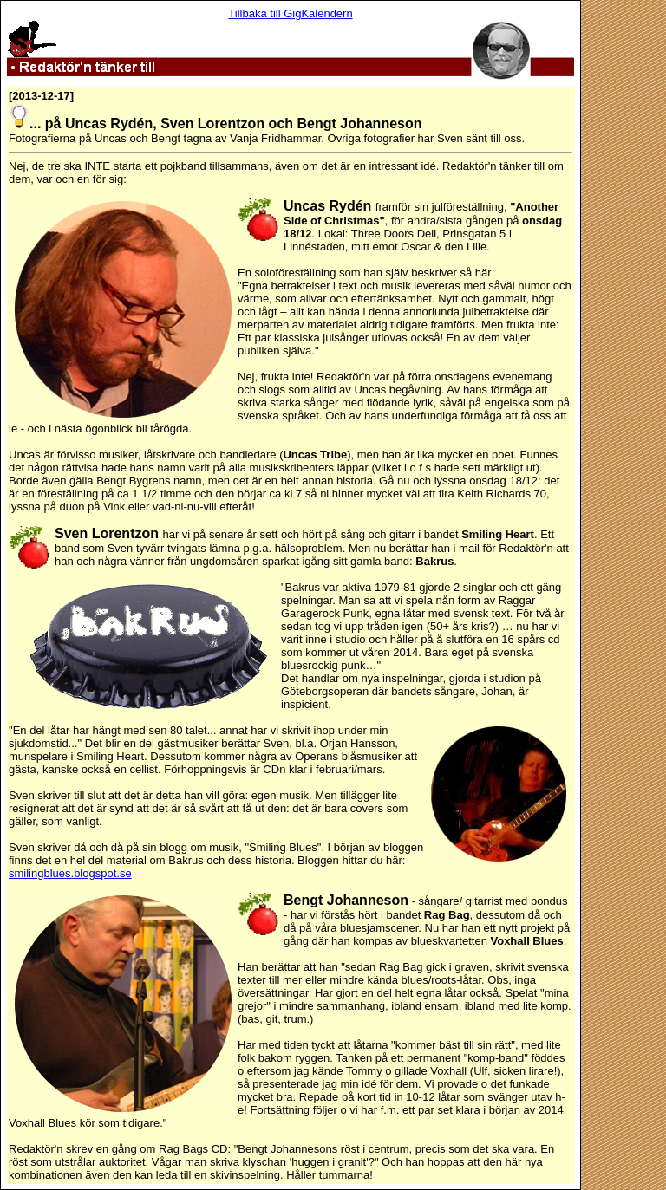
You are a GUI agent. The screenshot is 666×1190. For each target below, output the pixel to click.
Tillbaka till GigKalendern (290, 13)
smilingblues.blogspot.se (70, 873)
